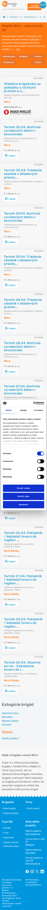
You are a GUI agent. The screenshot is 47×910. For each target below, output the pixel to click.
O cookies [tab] (38, 410)
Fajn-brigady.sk (32, 863)
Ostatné (6, 724)
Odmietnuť (23, 504)
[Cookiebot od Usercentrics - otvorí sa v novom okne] (33, 403)
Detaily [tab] (23, 410)
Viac (18, 49)
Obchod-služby (10, 721)
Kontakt (7, 828)
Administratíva (10, 713)
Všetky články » (10, 738)
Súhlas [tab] (8, 410)
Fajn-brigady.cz (32, 834)
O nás (6, 833)
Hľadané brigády (11, 813)
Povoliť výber (23, 496)
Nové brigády (9, 808)
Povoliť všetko (23, 488)
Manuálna (7, 717)
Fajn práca (30, 853)
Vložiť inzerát (33, 808)
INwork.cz (30, 845)
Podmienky (8, 837)
